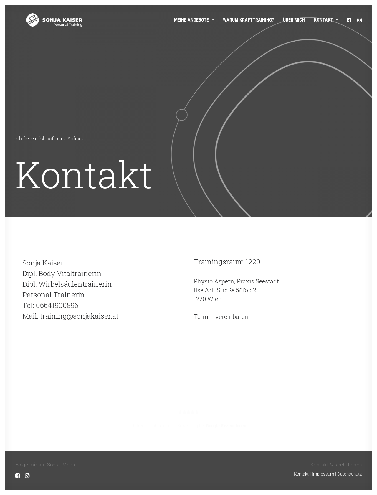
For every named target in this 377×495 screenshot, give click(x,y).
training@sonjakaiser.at (79, 316)
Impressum (323, 474)
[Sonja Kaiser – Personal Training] (43, 20)
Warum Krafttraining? (248, 20)
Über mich (294, 20)
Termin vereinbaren (221, 316)
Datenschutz (349, 474)
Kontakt (326, 20)
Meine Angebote (194, 20)
